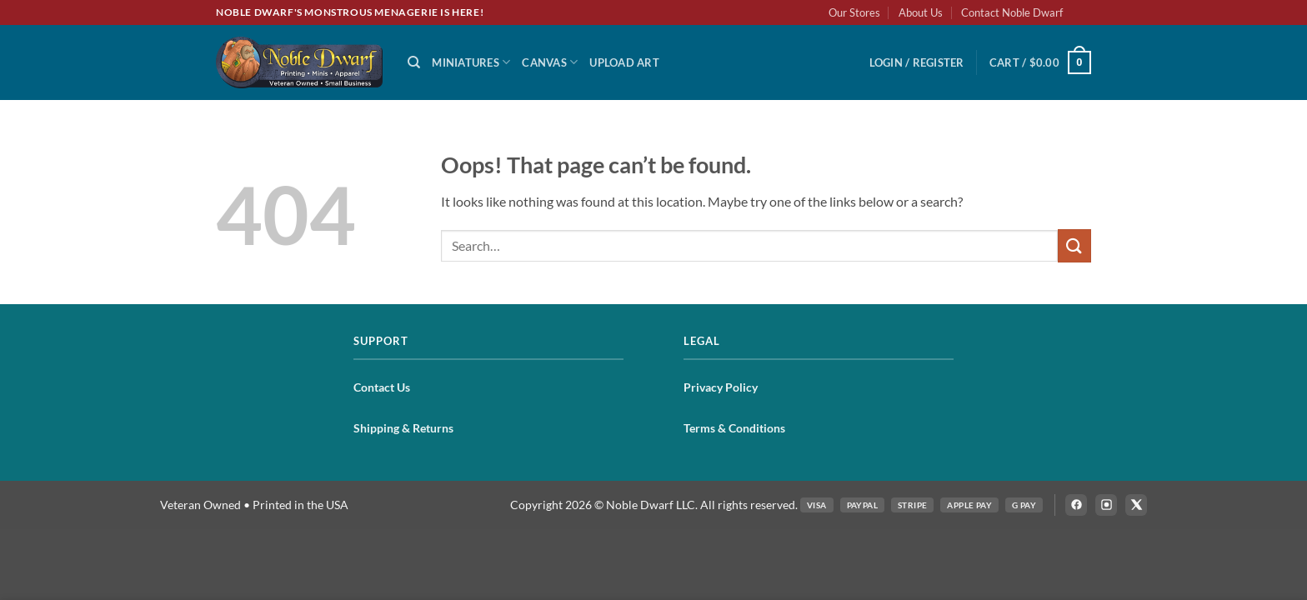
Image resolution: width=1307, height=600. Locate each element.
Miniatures (471, 62)
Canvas (550, 62)
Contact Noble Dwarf (1012, 12)
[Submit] (1074, 245)
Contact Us (381, 387)
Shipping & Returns (403, 428)
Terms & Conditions (734, 428)
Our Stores (854, 12)
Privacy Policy (721, 387)
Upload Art (624, 62)
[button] (916, 63)
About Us (921, 12)
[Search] (414, 62)
